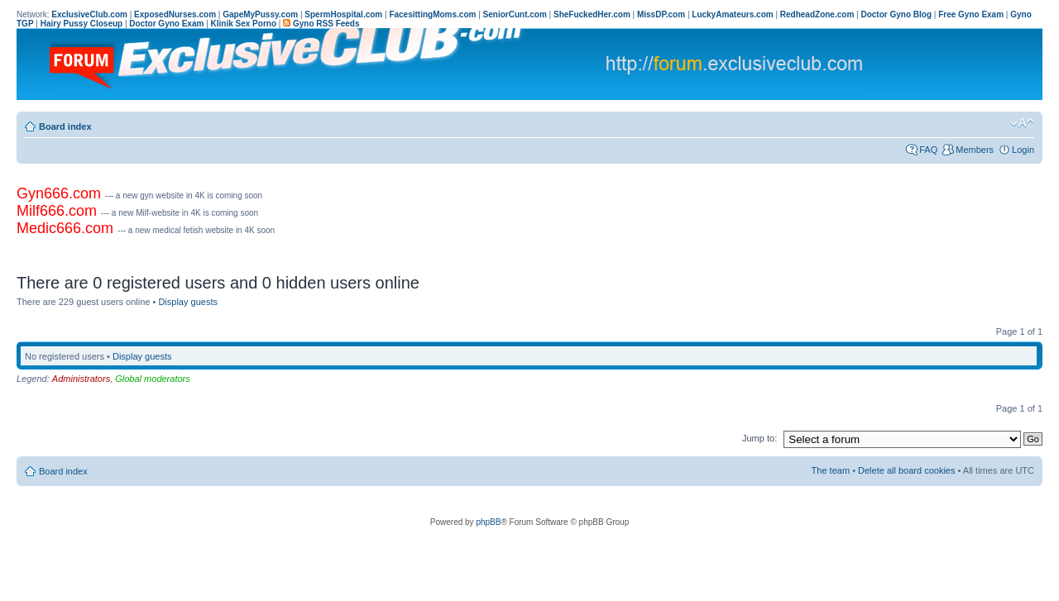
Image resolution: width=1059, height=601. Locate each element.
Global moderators (152, 379)
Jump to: (759, 438)
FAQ (928, 150)
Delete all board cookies (906, 470)
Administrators (81, 379)
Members (975, 150)
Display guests (188, 302)
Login (1023, 150)
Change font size (1022, 123)
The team (831, 470)
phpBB (488, 522)
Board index (65, 126)
